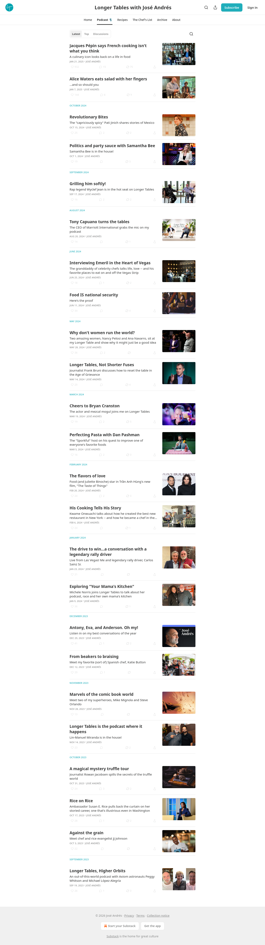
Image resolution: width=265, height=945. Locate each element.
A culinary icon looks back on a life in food (100, 57)
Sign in (252, 7)
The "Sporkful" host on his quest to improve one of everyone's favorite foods (106, 442)
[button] (88, 20)
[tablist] (90, 34)
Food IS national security (94, 295)
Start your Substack (119, 926)
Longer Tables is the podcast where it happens (106, 729)
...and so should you (84, 84)
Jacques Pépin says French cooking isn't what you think (108, 48)
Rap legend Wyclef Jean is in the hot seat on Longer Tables (112, 189)
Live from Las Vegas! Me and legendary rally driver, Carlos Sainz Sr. (111, 562)
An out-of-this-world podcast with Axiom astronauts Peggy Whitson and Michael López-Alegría (112, 878)
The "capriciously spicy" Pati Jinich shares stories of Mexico (112, 122)
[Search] (206, 7)
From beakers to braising (94, 656)
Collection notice (158, 916)
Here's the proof (81, 300)
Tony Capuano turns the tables (99, 221)
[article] (132, 56)
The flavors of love (87, 476)
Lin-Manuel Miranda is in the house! (96, 737)
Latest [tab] (76, 34)
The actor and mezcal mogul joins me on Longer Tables (110, 411)
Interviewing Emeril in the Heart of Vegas (110, 263)
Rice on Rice (81, 800)
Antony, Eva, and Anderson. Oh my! (104, 627)
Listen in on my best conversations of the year (103, 633)
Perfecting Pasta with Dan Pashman (105, 434)
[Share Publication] (215, 7)
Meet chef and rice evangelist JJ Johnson (98, 838)
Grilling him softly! (88, 183)
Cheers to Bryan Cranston (95, 406)
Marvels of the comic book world (102, 694)
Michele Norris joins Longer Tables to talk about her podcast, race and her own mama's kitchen (107, 594)
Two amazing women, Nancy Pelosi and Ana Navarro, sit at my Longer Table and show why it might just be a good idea (113, 340)
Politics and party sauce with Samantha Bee (112, 145)
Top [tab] (86, 34)
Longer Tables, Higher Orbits (97, 870)
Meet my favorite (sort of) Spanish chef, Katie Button (108, 662)
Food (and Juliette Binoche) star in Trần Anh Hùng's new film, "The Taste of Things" (110, 483)
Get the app (152, 926)
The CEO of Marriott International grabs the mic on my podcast (109, 229)
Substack (113, 936)
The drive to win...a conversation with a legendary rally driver (108, 551)
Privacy (129, 916)
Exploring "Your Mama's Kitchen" (102, 586)
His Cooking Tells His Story (95, 508)
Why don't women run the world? (102, 332)
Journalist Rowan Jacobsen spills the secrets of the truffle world (111, 776)
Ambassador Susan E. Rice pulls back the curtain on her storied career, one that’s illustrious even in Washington (110, 808)
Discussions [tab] (100, 34)
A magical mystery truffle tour (99, 768)
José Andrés (93, 61)
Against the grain (87, 832)
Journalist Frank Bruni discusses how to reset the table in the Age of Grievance (111, 372)
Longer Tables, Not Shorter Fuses (102, 364)
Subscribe (231, 7)
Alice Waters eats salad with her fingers (108, 79)
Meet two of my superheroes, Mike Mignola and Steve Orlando (109, 702)
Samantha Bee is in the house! (91, 151)
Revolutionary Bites (89, 117)
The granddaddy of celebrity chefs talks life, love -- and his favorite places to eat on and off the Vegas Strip (112, 270)
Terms (140, 916)
